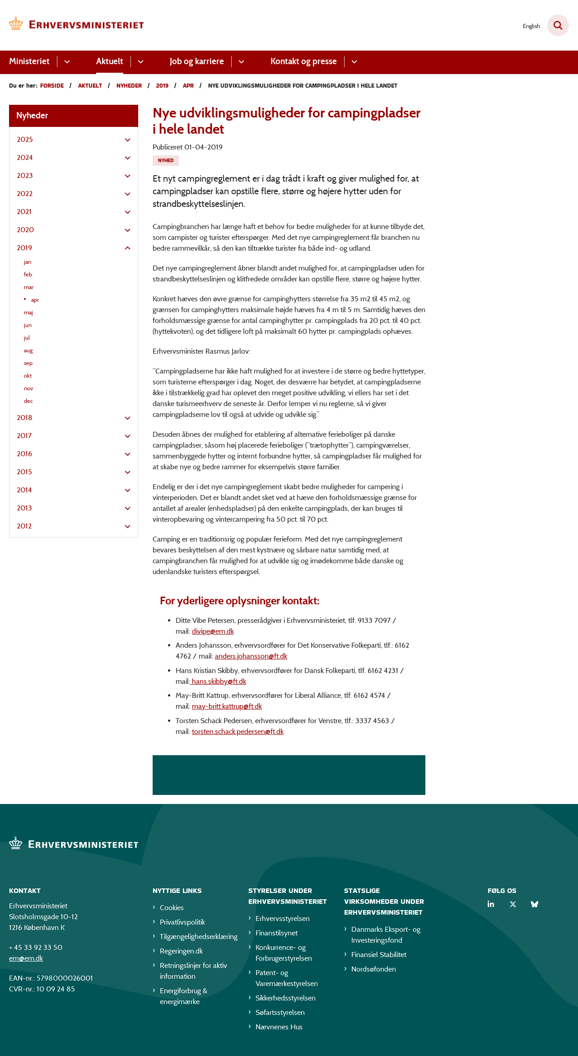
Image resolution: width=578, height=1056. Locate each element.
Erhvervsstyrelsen (283, 918)
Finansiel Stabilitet (378, 954)
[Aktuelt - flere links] (139, 61)
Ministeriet (29, 61)
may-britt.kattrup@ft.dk (227, 706)
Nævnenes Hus (279, 1027)
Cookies (172, 907)
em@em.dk (26, 958)
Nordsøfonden (373, 969)
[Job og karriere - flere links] (240, 61)
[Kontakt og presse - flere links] (353, 61)
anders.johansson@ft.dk (251, 656)
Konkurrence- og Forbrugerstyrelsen (284, 953)
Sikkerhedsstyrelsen (286, 998)
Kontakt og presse (303, 61)
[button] (125, 140)
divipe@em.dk (213, 631)
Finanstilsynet (277, 933)
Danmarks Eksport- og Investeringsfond (385, 934)
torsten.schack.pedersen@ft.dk (238, 731)
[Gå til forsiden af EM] (76, 25)
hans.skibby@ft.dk (218, 681)
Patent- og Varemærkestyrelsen (287, 978)
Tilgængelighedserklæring (197, 936)
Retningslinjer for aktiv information (193, 971)
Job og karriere (197, 61)
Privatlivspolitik (182, 922)
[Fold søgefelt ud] (558, 25)
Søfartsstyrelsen (280, 1012)
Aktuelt (109, 61)
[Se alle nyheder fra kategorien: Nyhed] (166, 160)
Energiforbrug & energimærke (183, 996)
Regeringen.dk (181, 951)
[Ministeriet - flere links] (66, 61)
